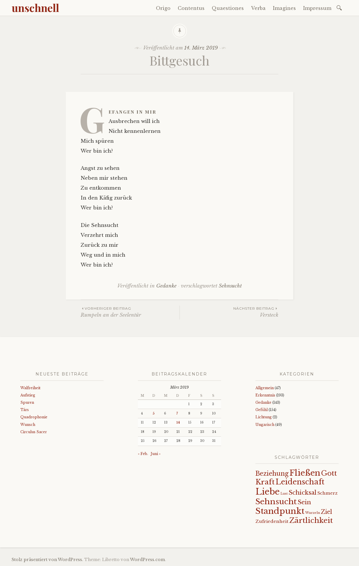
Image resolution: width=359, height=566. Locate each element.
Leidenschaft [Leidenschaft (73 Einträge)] (300, 481)
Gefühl (261, 410)
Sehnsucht (230, 286)
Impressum (317, 8)
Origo (163, 8)
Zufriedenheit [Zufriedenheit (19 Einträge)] (271, 521)
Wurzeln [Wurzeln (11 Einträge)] (312, 513)
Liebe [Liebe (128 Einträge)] (267, 491)
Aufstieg (27, 395)
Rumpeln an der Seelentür (130, 312)
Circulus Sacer (33, 432)
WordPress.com (147, 559)
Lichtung (263, 417)
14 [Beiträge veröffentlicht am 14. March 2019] (178, 422)
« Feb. (143, 454)
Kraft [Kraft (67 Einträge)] (265, 481)
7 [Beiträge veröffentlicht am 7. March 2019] (177, 413)
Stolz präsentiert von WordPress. (47, 559)
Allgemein (264, 388)
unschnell (35, 8)
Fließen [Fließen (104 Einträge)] (304, 473)
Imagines (284, 8)
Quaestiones (228, 8)
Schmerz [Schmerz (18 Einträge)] (327, 493)
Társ (24, 410)
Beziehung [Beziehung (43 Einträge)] (272, 473)
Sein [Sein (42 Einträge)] (304, 502)
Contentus (191, 8)
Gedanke (166, 286)
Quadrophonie (33, 417)
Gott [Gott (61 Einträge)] (329, 473)
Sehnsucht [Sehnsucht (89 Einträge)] (276, 501)
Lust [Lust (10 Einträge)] (284, 494)
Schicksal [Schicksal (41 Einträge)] (303, 492)
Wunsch (27, 424)
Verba (258, 8)
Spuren (27, 402)
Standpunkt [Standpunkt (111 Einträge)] (279, 511)
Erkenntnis (265, 395)
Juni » (156, 454)
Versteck (229, 312)
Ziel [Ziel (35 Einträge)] (326, 511)
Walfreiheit (30, 388)
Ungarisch (264, 424)
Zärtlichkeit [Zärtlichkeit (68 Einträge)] (311, 520)
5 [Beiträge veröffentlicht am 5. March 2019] (153, 413)
